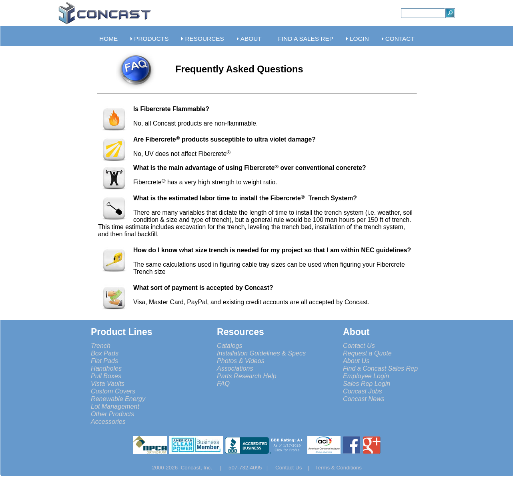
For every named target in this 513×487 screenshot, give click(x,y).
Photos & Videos (241, 360)
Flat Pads (104, 360)
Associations (235, 368)
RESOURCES (204, 38)
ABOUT (251, 38)
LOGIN (359, 38)
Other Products (112, 413)
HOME (108, 38)
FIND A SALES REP (305, 38)
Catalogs (229, 345)
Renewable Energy (118, 398)
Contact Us (359, 345)
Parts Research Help (247, 375)
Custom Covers (113, 391)
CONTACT (400, 38)
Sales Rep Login (366, 383)
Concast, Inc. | (203, 468)
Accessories (108, 421)
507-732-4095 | (251, 468)
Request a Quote (367, 353)
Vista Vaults (107, 383)
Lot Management (115, 406)
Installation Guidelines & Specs (261, 353)
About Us (356, 360)
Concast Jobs (362, 391)
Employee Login (366, 375)
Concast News (364, 398)
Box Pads (104, 353)
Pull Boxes (106, 375)
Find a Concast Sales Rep (380, 368)
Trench (100, 345)
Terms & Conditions (338, 468)
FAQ (223, 383)
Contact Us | (295, 468)
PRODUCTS (151, 38)
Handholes (106, 368)
